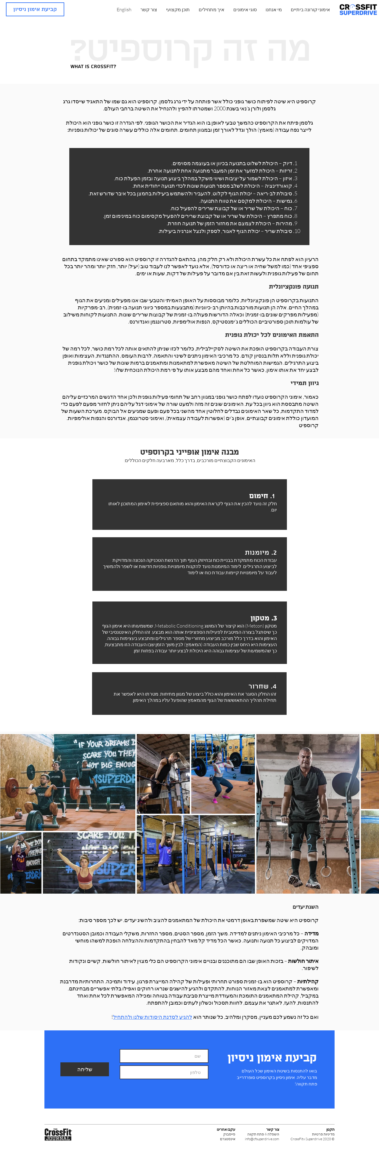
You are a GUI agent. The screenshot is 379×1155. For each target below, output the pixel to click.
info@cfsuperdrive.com (262, 1139)
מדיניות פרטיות (323, 1134)
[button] (273, 9)
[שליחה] (84, 1069)
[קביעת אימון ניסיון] (35, 9)
